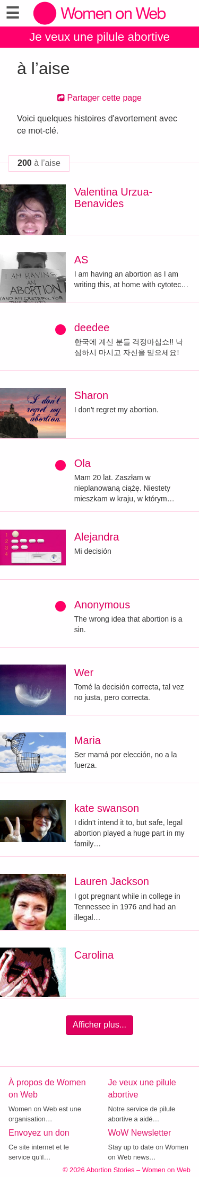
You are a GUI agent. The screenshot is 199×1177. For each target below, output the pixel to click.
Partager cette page (99, 97)
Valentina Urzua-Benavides (113, 197)
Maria (87, 740)
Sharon (91, 395)
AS (81, 260)
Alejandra (96, 537)
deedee (92, 327)
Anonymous (102, 604)
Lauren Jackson (111, 881)
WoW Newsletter (139, 1132)
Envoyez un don (39, 1132)
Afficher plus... (99, 1024)
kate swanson (106, 808)
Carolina (94, 955)
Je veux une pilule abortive (99, 36)
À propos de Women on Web (47, 1088)
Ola (82, 463)
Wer (83, 672)
